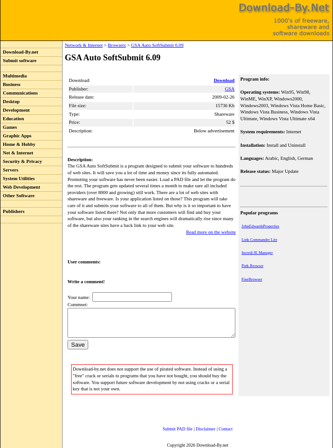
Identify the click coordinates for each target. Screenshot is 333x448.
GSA (230, 88)
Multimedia (13, 75)
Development (15, 110)
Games (8, 127)
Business (10, 84)
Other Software (17, 195)
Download (225, 80)
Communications (19, 93)
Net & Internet (16, 152)
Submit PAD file (169, 427)
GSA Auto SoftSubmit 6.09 (138, 45)
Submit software (18, 60)
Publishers (12, 211)
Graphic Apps (16, 135)
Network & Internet (65, 45)
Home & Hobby (18, 144)
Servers (9, 169)
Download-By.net (19, 52)
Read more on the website (212, 225)
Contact (217, 427)
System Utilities (17, 178)
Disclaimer (197, 427)
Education (12, 118)
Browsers (98, 45)
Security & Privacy (21, 161)
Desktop (10, 101)
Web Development (20, 187)
